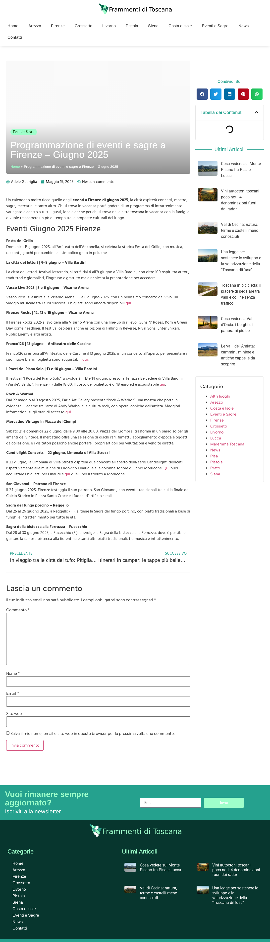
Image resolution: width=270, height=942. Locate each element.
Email (12, 693)
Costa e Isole (180, 26)
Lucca (215, 438)
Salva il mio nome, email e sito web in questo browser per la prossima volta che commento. (92, 734)
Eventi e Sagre (215, 26)
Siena (153, 26)
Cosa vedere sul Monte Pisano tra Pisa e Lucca (241, 169)
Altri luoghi (220, 396)
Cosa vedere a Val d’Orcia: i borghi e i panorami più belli (237, 324)
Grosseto (218, 426)
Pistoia (132, 26)
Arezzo (34, 26)
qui (128, 303)
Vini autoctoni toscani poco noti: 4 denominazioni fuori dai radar (236, 870)
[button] (202, 94)
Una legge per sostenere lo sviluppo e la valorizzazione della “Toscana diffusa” (235, 895)
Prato (215, 468)
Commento (18, 610)
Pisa (214, 456)
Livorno (109, 26)
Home (12, 26)
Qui (166, 468)
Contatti (14, 37)
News (243, 26)
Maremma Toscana (227, 444)
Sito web (14, 714)
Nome (13, 674)
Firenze (58, 26)
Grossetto (83, 26)
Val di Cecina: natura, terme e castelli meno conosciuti (239, 230)
